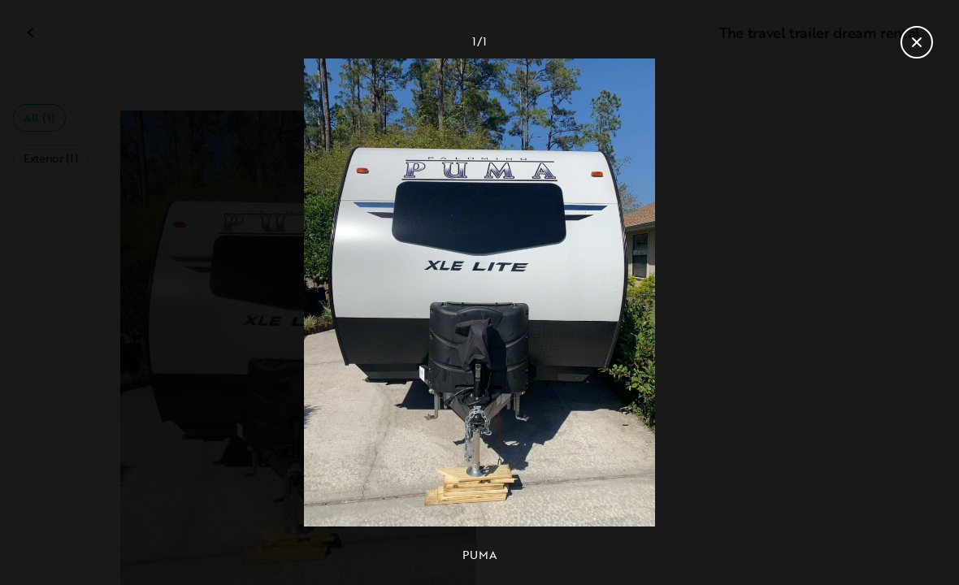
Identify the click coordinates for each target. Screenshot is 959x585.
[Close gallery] (916, 42)
